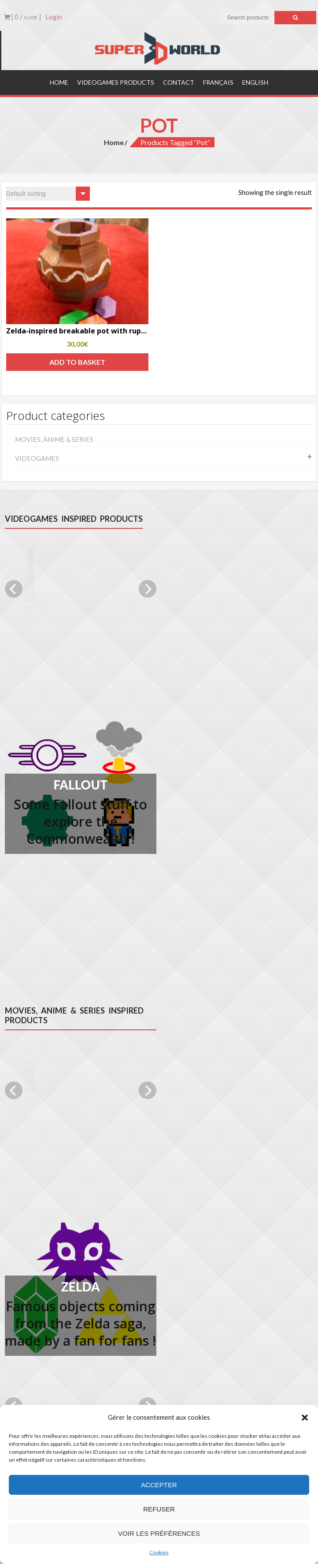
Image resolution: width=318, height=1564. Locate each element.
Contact (178, 82)
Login (53, 17)
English (255, 82)
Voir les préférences (159, 1533)
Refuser (159, 1509)
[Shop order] (48, 194)
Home (59, 82)
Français (218, 82)
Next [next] (147, 589)
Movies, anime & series (54, 439)
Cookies (159, 1552)
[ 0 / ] (22, 17)
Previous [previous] (13, 589)
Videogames (37, 458)
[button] (304, 1417)
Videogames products (115, 82)
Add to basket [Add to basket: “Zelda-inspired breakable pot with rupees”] (77, 362)
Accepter (159, 1485)
